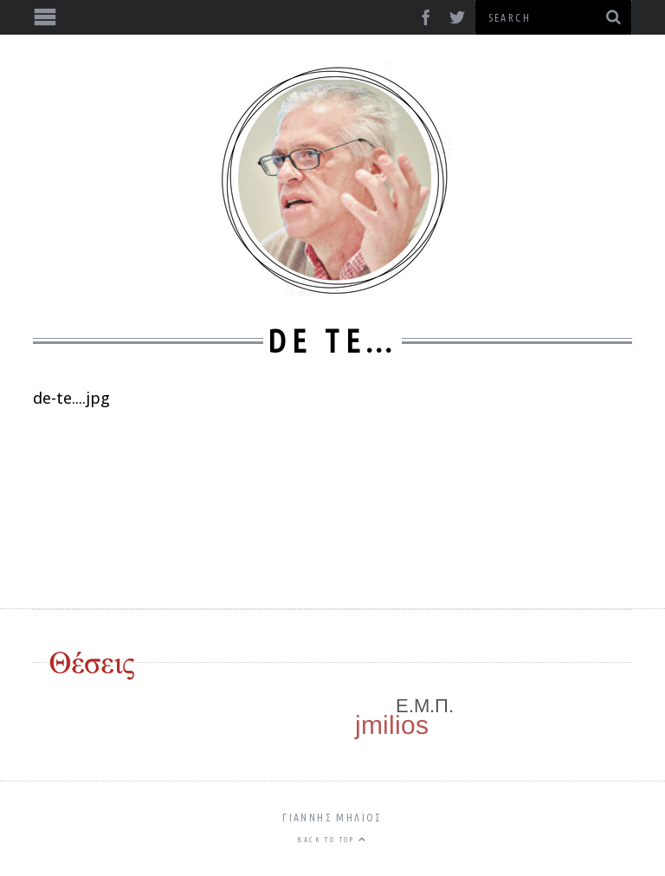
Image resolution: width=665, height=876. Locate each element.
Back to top (332, 839)
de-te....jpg (71, 397)
